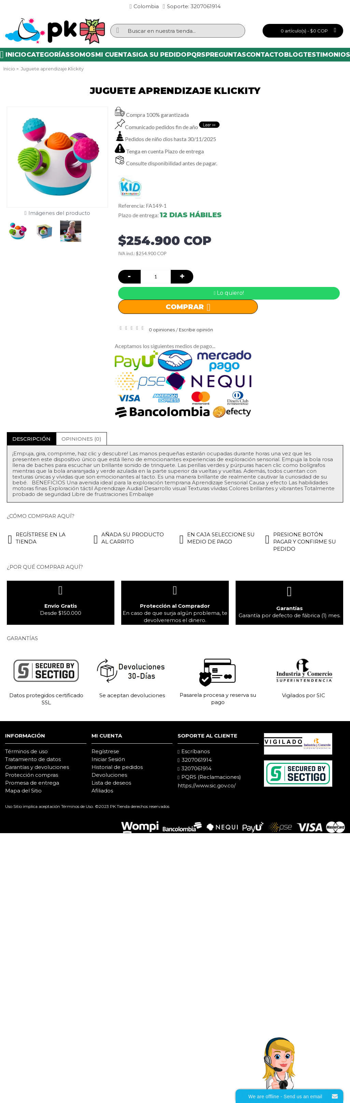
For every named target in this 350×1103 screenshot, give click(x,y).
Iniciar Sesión (108, 759)
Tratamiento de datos (33, 759)
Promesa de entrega (32, 783)
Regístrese (105, 751)
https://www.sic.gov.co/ (207, 785)
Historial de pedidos (117, 767)
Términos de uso (26, 751)
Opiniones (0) (81, 439)
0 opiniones (162, 329)
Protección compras (31, 775)
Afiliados (102, 790)
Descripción (31, 439)
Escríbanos (194, 751)
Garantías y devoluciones (37, 767)
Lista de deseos (111, 783)
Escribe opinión (196, 329)
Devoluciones (109, 775)
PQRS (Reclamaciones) (209, 777)
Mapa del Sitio (23, 790)
